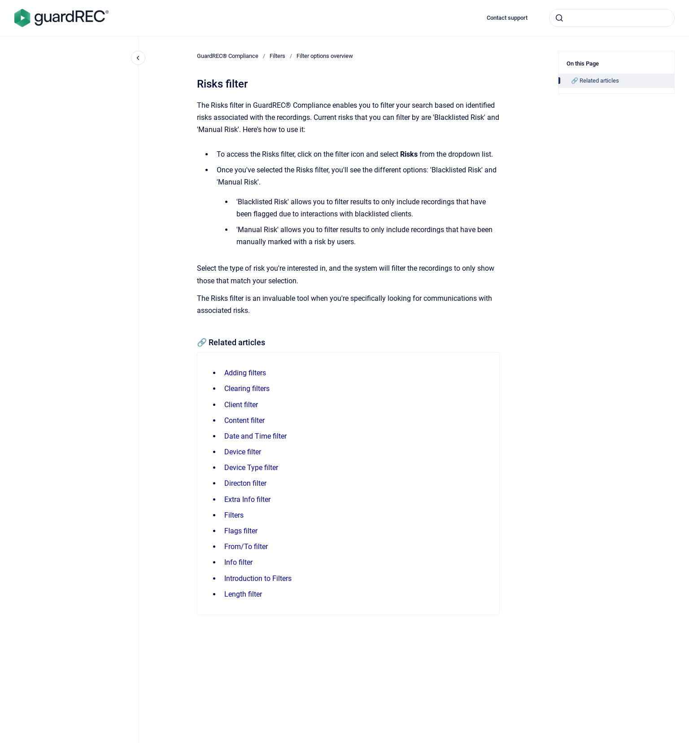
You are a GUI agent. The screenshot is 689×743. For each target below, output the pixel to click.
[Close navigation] (138, 58)
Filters (277, 56)
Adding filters (245, 373)
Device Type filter (251, 467)
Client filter (241, 404)
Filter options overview (325, 56)
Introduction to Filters (258, 578)
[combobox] (611, 17)
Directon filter (245, 483)
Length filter (243, 594)
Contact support (507, 17)
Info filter (238, 562)
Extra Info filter (247, 499)
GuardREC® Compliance (227, 56)
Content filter (244, 420)
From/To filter (246, 546)
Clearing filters (247, 388)
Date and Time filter (255, 436)
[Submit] (559, 18)
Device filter (242, 452)
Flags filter (240, 531)
